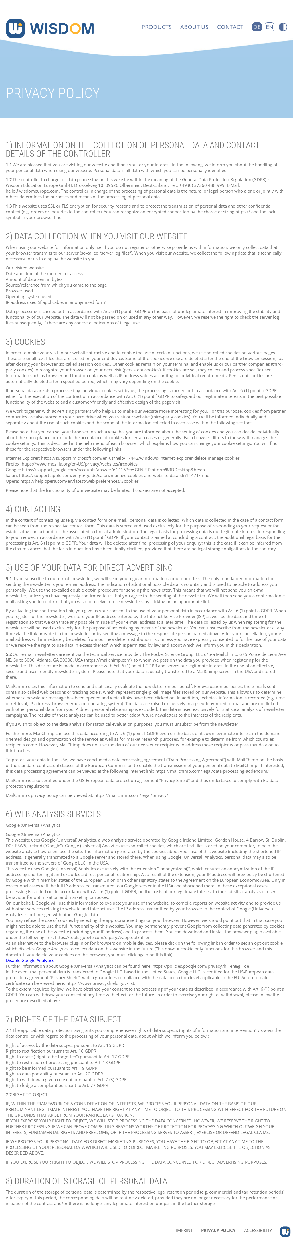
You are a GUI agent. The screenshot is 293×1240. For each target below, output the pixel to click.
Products (157, 27)
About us (194, 27)
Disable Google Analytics (30, 960)
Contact (230, 27)
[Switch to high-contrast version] (283, 27)
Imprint (184, 1230)
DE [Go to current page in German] (257, 27)
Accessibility (258, 1230)
